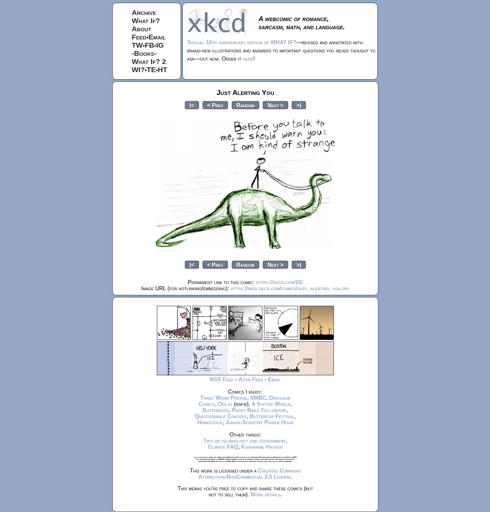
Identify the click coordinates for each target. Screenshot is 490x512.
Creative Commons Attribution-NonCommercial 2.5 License (249, 474)
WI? (138, 69)
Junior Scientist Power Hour (259, 422)
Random (245, 105)
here (248, 59)
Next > (275, 105)
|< (192, 105)
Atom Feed (251, 379)
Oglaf (225, 404)
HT (162, 69)
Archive (144, 12)
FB (149, 45)
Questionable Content (221, 416)
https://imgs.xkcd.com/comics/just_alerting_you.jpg (290, 288)
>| (298, 105)
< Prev (215, 105)
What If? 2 (149, 61)
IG (160, 45)
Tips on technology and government (244, 441)
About (141, 29)
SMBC (258, 398)
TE (151, 69)
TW (137, 45)
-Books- (144, 53)
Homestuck (210, 422)
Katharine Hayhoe (262, 447)
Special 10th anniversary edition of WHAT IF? (241, 42)
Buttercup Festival (272, 416)
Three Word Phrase (223, 398)
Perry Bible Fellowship (259, 410)
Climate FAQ (223, 447)
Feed (139, 37)
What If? (146, 20)
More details (266, 494)
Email (157, 37)
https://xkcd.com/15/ (279, 282)
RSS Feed (222, 379)
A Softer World (270, 404)
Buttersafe (215, 410)
